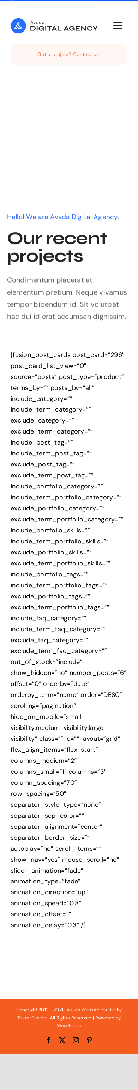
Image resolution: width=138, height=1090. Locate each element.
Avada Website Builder (91, 1010)
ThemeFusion (31, 1018)
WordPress (69, 1026)
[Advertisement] (69, 141)
